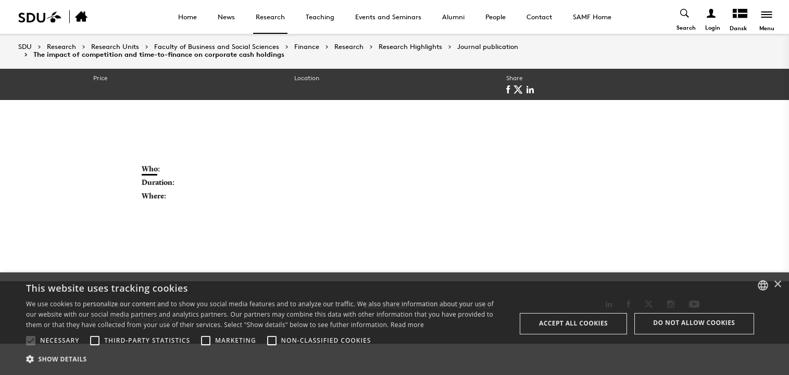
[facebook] (510, 89)
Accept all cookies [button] (573, 323)
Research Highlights (410, 47)
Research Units (115, 47)
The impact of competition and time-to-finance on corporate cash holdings (158, 54)
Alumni (453, 16)
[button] (30, 340)
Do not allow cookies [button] (694, 322)
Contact (539, 16)
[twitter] (520, 89)
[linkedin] (532, 89)
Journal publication (487, 47)
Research (270, 16)
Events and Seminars (388, 16)
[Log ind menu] (711, 17)
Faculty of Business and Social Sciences (216, 47)
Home (187, 16)
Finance (306, 47)
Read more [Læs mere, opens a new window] (407, 324)
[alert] (394, 323)
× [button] (777, 285)
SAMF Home (592, 16)
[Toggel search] (685, 17)
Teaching (320, 16)
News (226, 16)
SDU (25, 46)
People (495, 16)
